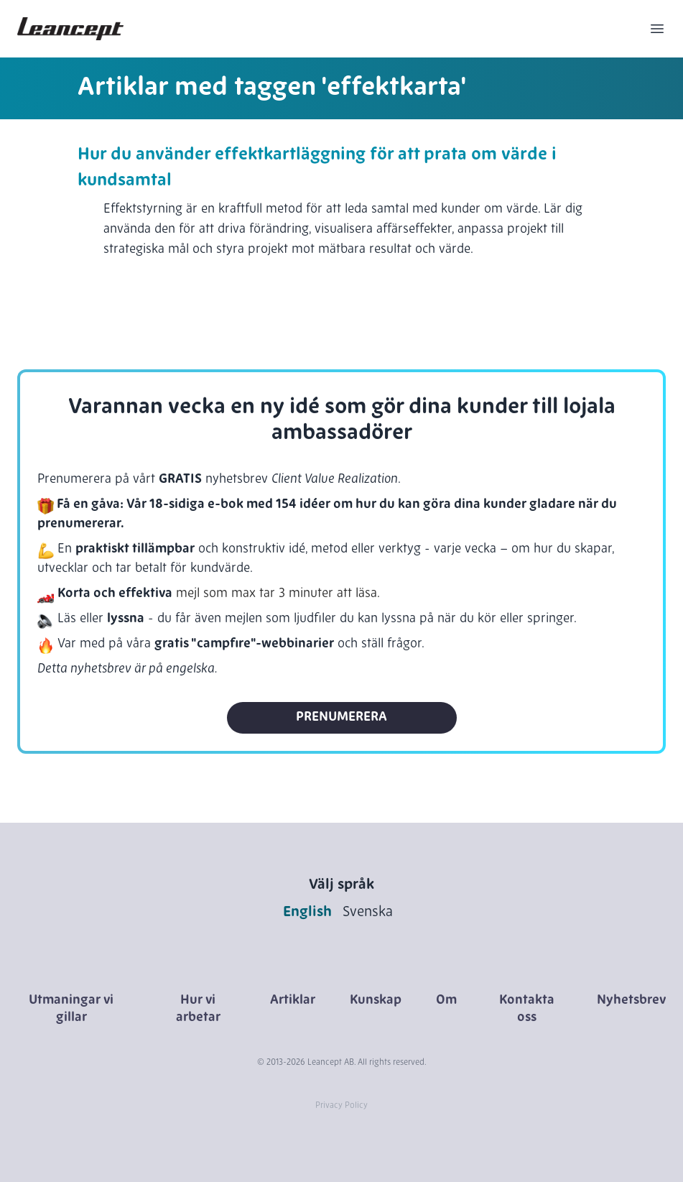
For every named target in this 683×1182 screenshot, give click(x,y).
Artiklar (292, 1000)
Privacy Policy (341, 1106)
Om (446, 1000)
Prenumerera (341, 717)
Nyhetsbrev (631, 1000)
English (307, 912)
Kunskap (375, 1000)
